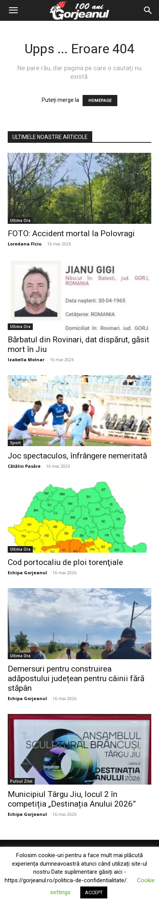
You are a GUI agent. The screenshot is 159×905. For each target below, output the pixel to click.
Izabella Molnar (26, 359)
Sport (15, 442)
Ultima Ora (20, 220)
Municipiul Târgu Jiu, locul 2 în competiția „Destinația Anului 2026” (72, 799)
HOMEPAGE (100, 100)
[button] (13, 10)
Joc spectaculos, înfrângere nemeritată (77, 455)
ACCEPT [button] (94, 892)
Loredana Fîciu (25, 244)
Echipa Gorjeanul (27, 572)
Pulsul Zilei (21, 781)
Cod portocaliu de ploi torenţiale (65, 562)
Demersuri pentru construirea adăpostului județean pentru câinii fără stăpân (76, 678)
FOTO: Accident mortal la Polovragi (71, 233)
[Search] (148, 10)
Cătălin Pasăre (24, 466)
